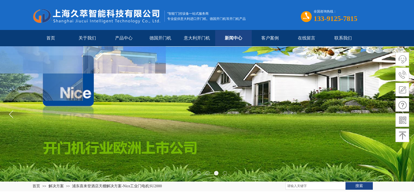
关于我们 (87, 38)
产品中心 (124, 38)
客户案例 (270, 38)
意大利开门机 (197, 38)
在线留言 (306, 38)
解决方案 (56, 186)
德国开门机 (160, 38)
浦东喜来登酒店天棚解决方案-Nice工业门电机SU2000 (117, 186)
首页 (50, 38)
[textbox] (316, 186)
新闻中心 (233, 38)
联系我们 (343, 38)
